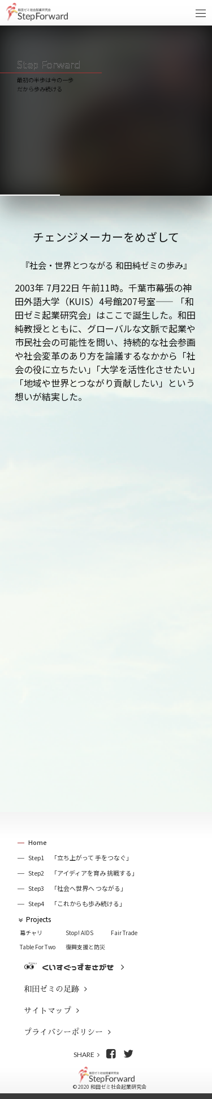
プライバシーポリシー (63, 1032)
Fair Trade (124, 932)
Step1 (80, 858)
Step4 (77, 904)
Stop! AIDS (79, 932)
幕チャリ (31, 932)
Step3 (77, 888)
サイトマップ (47, 1011)
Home (37, 842)
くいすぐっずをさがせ (78, 966)
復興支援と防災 (85, 946)
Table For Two (37, 946)
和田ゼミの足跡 (51, 989)
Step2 (83, 873)
